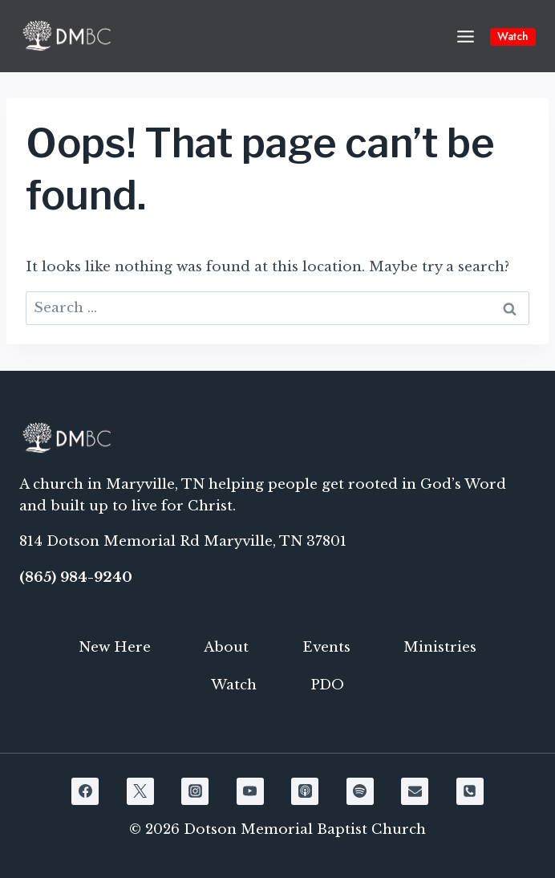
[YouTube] (250, 791)
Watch (512, 36)
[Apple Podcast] (304, 791)
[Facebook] (85, 791)
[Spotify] (360, 791)
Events (326, 647)
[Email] (414, 791)
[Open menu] (465, 36)
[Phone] (470, 791)
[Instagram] (195, 791)
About (226, 647)
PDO (327, 685)
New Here (115, 647)
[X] (140, 791)
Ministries (439, 647)
